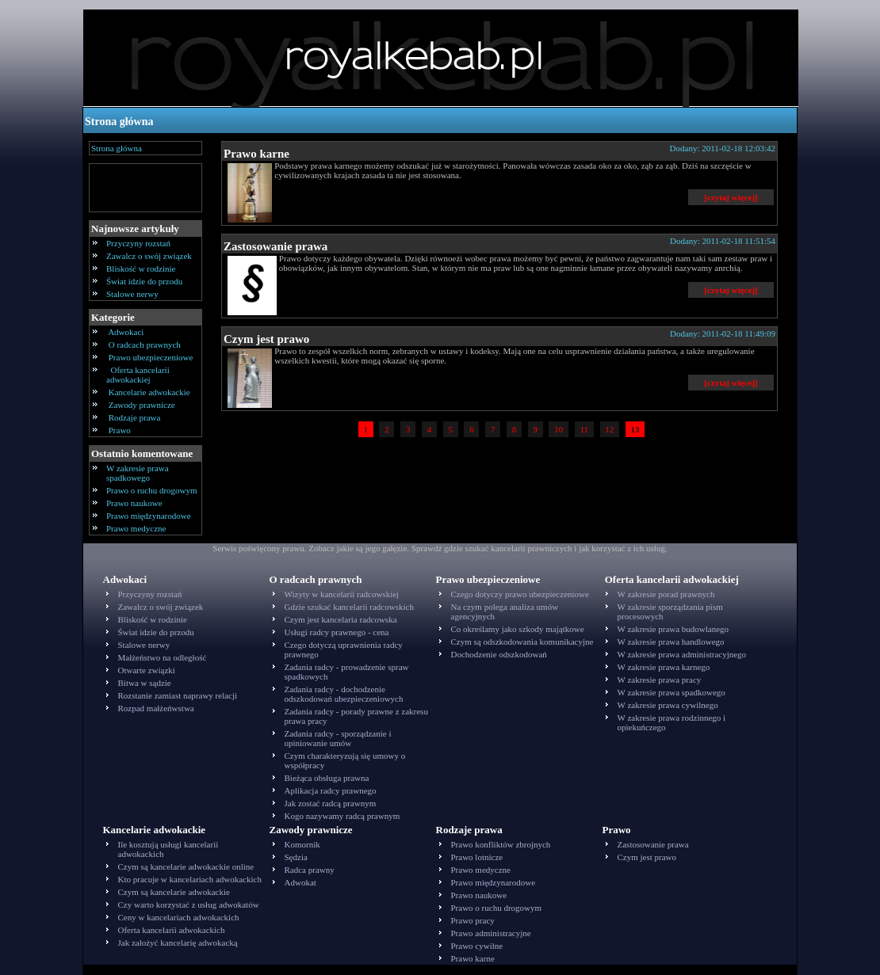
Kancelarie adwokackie (149, 392)
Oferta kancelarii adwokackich (171, 930)
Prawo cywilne (477, 945)
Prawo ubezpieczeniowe (150, 357)
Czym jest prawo (266, 339)
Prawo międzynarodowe (148, 515)
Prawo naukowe (134, 503)
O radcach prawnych (144, 344)
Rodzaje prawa (134, 417)
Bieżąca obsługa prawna (327, 778)
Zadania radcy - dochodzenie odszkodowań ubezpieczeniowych (344, 693)
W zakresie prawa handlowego (671, 641)
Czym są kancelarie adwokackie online (186, 866)
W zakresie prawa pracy (660, 679)
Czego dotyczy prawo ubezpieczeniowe (520, 594)
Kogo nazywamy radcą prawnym (342, 816)
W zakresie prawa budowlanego (673, 629)
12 (610, 429)
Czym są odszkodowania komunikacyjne (522, 641)
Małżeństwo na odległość (162, 657)
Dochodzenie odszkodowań (499, 654)
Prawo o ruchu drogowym (151, 490)
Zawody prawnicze (142, 404)
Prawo (119, 430)
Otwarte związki (146, 670)
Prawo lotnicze (477, 857)
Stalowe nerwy (132, 294)
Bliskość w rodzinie (140, 268)
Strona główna (119, 122)
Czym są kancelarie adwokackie (174, 892)
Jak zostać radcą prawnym (331, 803)
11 (584, 429)
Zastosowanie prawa (275, 246)
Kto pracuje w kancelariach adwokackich (190, 879)
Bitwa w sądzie (144, 682)
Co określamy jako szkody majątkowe (517, 629)
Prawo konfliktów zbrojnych (501, 844)
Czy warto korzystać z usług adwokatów (188, 904)
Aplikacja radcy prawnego (331, 790)
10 (558, 429)
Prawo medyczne (136, 528)
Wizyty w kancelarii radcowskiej (342, 594)
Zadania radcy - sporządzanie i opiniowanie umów (338, 738)
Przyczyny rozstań (138, 243)
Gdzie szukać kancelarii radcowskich (349, 606)
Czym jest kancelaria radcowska (341, 619)
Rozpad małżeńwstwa (156, 708)
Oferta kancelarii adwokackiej (138, 374)
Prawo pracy (473, 920)
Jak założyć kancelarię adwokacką (178, 942)
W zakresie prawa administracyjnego (682, 654)
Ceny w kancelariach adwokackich (178, 917)
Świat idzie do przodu (144, 281)
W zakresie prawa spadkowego (137, 472)
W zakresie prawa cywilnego (668, 705)
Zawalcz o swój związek (149, 256)
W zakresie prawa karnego (664, 667)
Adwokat (300, 882)
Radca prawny (310, 869)
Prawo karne (256, 153)
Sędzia (296, 857)
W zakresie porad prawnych (666, 594)
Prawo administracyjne (491, 933)
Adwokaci (126, 332)
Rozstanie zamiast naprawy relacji (178, 695)
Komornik (302, 844)
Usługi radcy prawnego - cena (337, 632)
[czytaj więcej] (730, 197)
